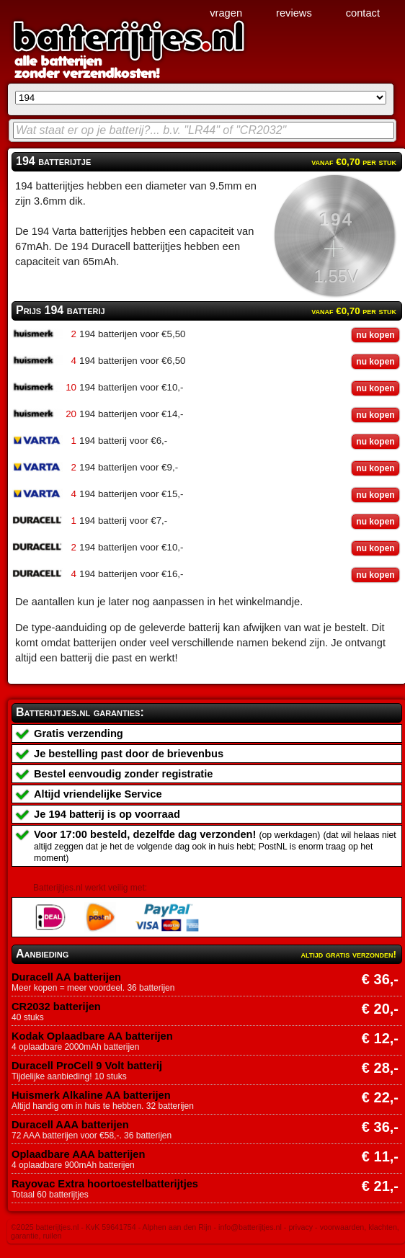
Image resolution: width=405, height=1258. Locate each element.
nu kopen (375, 335)
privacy (300, 1227)
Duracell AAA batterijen (70, 1124)
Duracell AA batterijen (66, 977)
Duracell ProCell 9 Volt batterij (87, 1065)
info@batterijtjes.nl (250, 1227)
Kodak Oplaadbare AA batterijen (92, 1036)
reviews (294, 13)
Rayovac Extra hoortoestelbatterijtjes (105, 1184)
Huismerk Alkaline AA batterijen (91, 1095)
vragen (226, 13)
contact (363, 13)
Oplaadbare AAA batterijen (78, 1154)
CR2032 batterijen (56, 1006)
